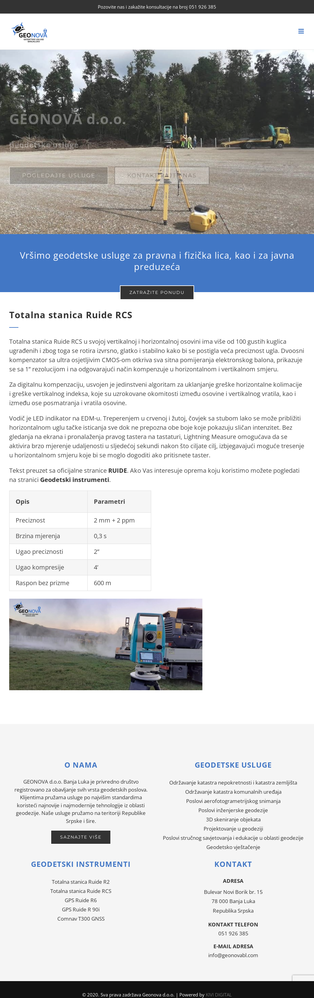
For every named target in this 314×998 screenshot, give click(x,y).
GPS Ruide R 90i (81, 909)
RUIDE (117, 470)
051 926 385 (233, 933)
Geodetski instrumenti (74, 480)
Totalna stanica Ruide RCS (80, 890)
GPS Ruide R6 (81, 900)
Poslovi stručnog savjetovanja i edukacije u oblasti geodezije (233, 837)
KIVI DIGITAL (219, 995)
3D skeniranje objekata (233, 819)
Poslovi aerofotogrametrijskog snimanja (233, 800)
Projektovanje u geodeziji (233, 828)
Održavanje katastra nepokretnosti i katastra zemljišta (233, 782)
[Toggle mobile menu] (301, 31)
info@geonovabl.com (233, 955)
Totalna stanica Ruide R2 (81, 881)
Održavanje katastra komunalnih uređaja (233, 791)
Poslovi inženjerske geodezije (233, 810)
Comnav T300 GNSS (81, 918)
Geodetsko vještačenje (233, 847)
